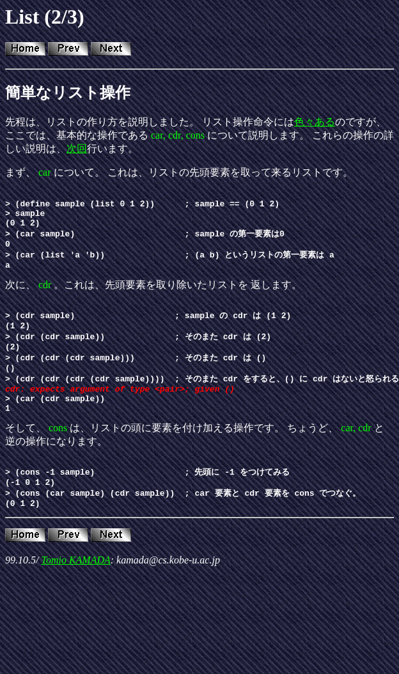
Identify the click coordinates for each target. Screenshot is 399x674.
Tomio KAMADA (75, 595)
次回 (76, 148)
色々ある (314, 121)
